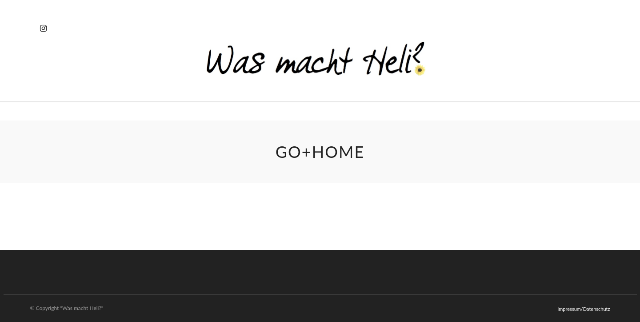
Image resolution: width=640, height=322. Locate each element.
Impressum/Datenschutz (583, 309)
